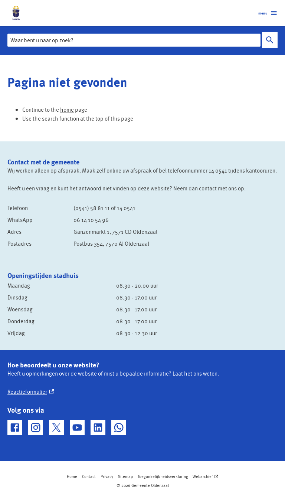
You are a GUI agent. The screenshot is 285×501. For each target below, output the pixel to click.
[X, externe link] (56, 427)
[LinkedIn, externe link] (98, 427)
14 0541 (218, 170)
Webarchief (205, 476)
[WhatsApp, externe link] (118, 427)
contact (208, 188)
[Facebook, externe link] (14, 427)
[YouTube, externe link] (77, 427)
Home (72, 476)
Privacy (107, 476)
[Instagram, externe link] (35, 427)
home (67, 109)
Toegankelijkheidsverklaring (163, 476)
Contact (89, 476)
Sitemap (125, 476)
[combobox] (134, 40)
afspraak (141, 170)
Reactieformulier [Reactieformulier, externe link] (30, 391)
